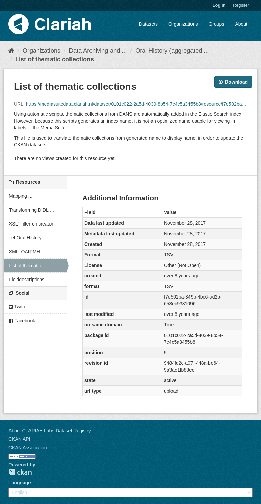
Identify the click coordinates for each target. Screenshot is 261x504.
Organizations (183, 24)
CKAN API (19, 439)
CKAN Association (27, 447)
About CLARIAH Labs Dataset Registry (49, 430)
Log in (219, 5)
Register (241, 5)
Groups (216, 24)
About (241, 24)
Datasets (148, 24)
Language (19, 482)
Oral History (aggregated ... (172, 50)
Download (233, 82)
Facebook (22, 320)
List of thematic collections (54, 59)
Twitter (18, 306)
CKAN (20, 472)
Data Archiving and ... (98, 50)
